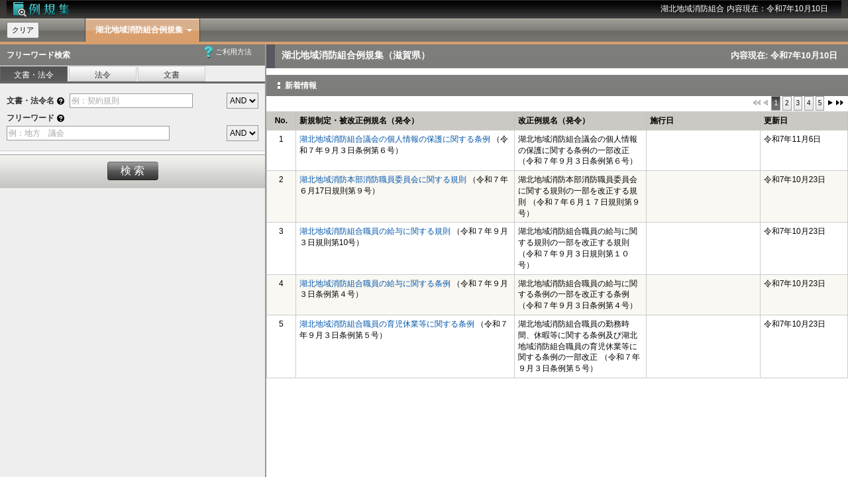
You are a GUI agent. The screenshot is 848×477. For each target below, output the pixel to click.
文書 (172, 75)
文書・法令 (34, 75)
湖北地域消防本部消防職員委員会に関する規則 (382, 179)
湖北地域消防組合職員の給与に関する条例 (374, 283)
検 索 (132, 170)
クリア (23, 30)
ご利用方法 (233, 52)
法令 (103, 75)
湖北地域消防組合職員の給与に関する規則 (374, 231)
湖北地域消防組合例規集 (139, 29)
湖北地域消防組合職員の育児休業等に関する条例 (386, 324)
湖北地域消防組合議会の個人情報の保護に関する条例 (394, 139)
